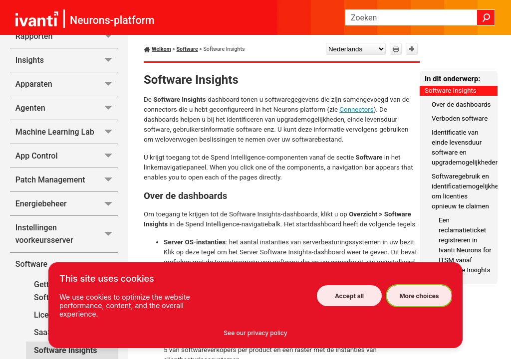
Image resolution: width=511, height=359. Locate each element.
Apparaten (66, 84)
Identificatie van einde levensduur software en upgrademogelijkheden (465, 147)
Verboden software (460, 118)
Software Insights (451, 90)
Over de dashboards (461, 104)
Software (187, 49)
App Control (66, 156)
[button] (486, 17)
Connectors (356, 109)
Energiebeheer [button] (66, 203)
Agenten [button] (66, 108)
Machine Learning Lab (66, 132)
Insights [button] (66, 60)
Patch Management (66, 179)
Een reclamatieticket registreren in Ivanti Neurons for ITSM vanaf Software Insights (465, 245)
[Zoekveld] (420, 17)
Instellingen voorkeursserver (66, 234)
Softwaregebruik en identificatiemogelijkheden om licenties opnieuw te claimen (465, 191)
